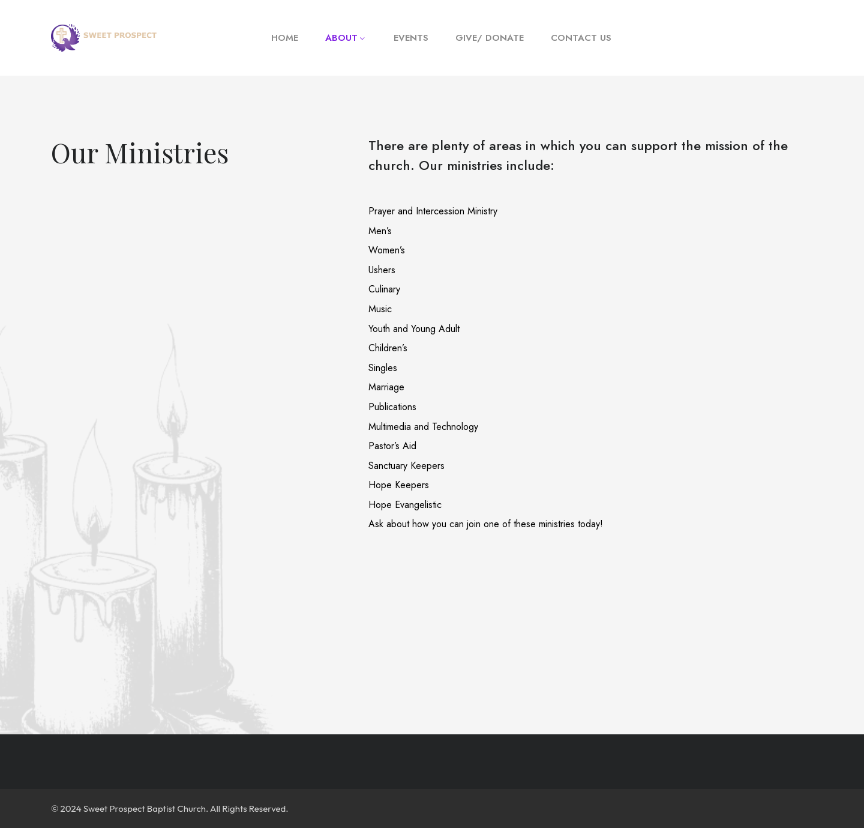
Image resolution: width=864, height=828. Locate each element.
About (341, 37)
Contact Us (581, 37)
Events (411, 37)
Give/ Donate (489, 37)
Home (284, 37)
